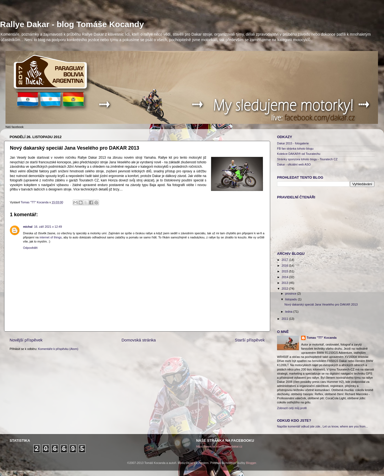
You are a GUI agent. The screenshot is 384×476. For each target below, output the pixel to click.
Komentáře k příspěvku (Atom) (58, 348)
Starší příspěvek (250, 340)
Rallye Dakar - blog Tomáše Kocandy (72, 24)
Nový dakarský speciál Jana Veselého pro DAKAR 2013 (321, 304)
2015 (285, 271)
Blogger (251, 462)
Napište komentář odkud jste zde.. (299, 426)
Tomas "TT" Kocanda (35, 202)
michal (27, 226)
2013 (285, 282)
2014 (285, 277)
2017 (285, 259)
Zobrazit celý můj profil (292, 408)
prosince (291, 293)
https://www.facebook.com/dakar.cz (219, 446)
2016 (285, 265)
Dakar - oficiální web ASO (294, 164)
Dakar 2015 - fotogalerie (293, 143)
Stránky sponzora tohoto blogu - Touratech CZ (307, 159)
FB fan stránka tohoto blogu (295, 148)
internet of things (50, 237)
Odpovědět (30, 247)
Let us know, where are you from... (345, 426)
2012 (285, 288)
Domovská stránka (139, 340)
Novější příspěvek (26, 340)
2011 (285, 318)
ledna (289, 311)
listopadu (291, 299)
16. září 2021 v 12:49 (48, 226)
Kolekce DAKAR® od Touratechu (298, 153)
